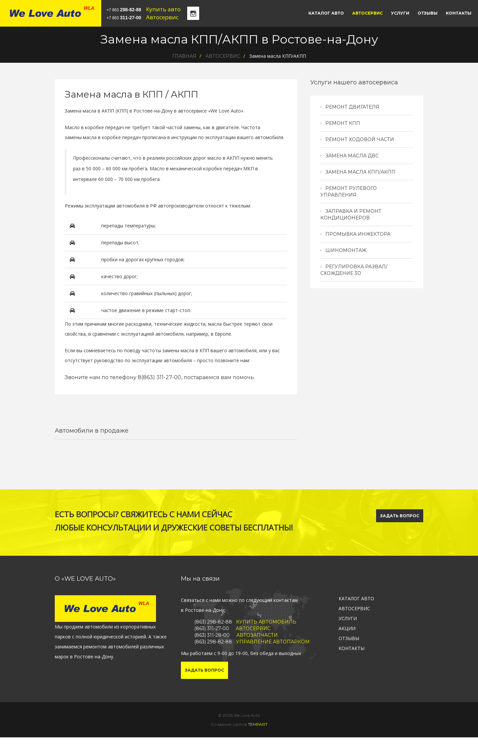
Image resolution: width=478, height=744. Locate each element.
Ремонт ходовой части (359, 139)
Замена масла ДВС (352, 156)
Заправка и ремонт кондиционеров (350, 214)
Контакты (458, 13)
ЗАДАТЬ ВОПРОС (399, 515)
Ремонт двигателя (352, 107)
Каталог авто (326, 13)
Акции (347, 628)
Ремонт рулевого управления (348, 191)
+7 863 (124, 9)
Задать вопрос (204, 670)
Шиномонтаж (345, 250)
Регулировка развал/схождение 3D (353, 270)
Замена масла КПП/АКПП (360, 172)
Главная (184, 56)
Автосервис (367, 13)
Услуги (400, 13)
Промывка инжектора (357, 234)
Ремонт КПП (342, 123)
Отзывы (428, 13)
